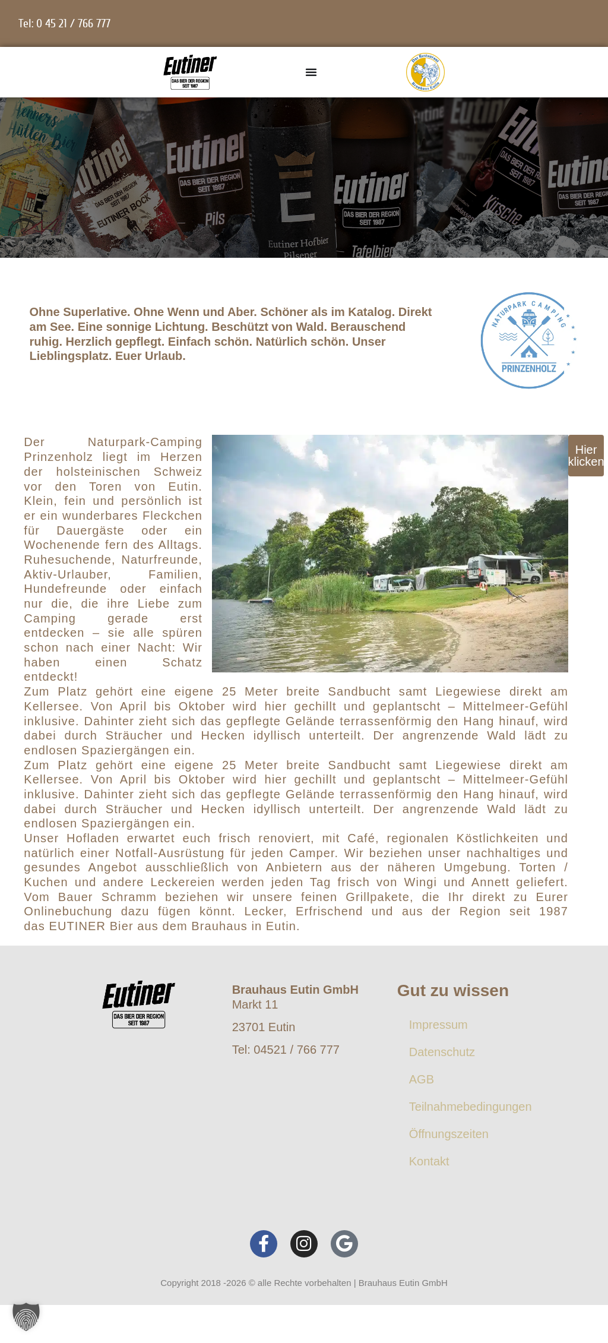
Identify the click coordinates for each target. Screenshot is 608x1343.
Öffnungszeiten (449, 1133)
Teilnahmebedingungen (470, 1106)
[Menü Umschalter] (311, 72)
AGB (421, 1079)
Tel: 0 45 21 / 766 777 (64, 23)
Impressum (438, 1024)
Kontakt (429, 1161)
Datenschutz (442, 1051)
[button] (26, 1317)
